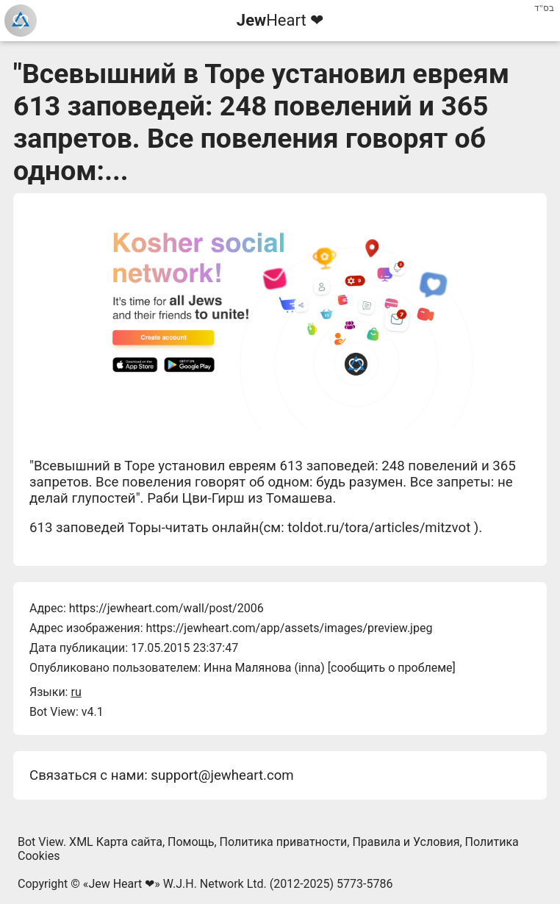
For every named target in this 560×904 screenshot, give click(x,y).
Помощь (191, 842)
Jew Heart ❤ (121, 884)
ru (76, 692)
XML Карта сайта (115, 842)
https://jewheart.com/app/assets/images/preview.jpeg (289, 628)
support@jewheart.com (222, 775)
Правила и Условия (405, 842)
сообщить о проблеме (392, 668)
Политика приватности (284, 842)
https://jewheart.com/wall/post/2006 (166, 608)
